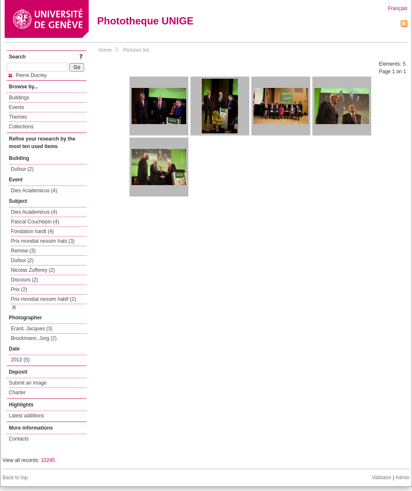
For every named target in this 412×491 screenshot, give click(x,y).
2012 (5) (20, 360)
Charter (17, 392)
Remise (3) (23, 251)
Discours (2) (24, 280)
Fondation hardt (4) (32, 231)
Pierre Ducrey (27, 75)
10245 (48, 460)
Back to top (15, 477)
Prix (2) (19, 289)
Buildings (19, 98)
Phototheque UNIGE (145, 21)
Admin (402, 477)
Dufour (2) (22, 169)
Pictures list (136, 50)
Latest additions (26, 416)
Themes (18, 117)
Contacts (19, 439)
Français (397, 8)
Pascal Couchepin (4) (35, 222)
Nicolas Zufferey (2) (33, 270)
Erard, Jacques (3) (32, 329)
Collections (21, 127)
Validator (381, 477)
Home (105, 50)
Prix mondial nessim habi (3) (42, 241)
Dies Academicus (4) (34, 191)
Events (16, 107)
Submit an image (28, 383)
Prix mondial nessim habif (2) (43, 299)
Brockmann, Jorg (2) (34, 338)
